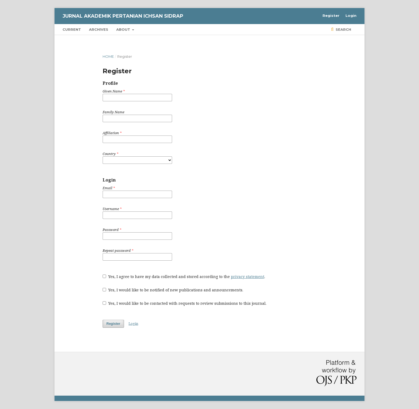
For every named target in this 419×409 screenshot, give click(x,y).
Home (108, 56)
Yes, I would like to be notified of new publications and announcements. (173, 289)
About (123, 29)
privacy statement (247, 276)
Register (331, 15)
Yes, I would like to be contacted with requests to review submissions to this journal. (184, 303)
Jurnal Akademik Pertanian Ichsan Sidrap (123, 16)
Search (343, 29)
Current (72, 29)
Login (351, 15)
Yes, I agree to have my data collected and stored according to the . (184, 276)
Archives (98, 29)
